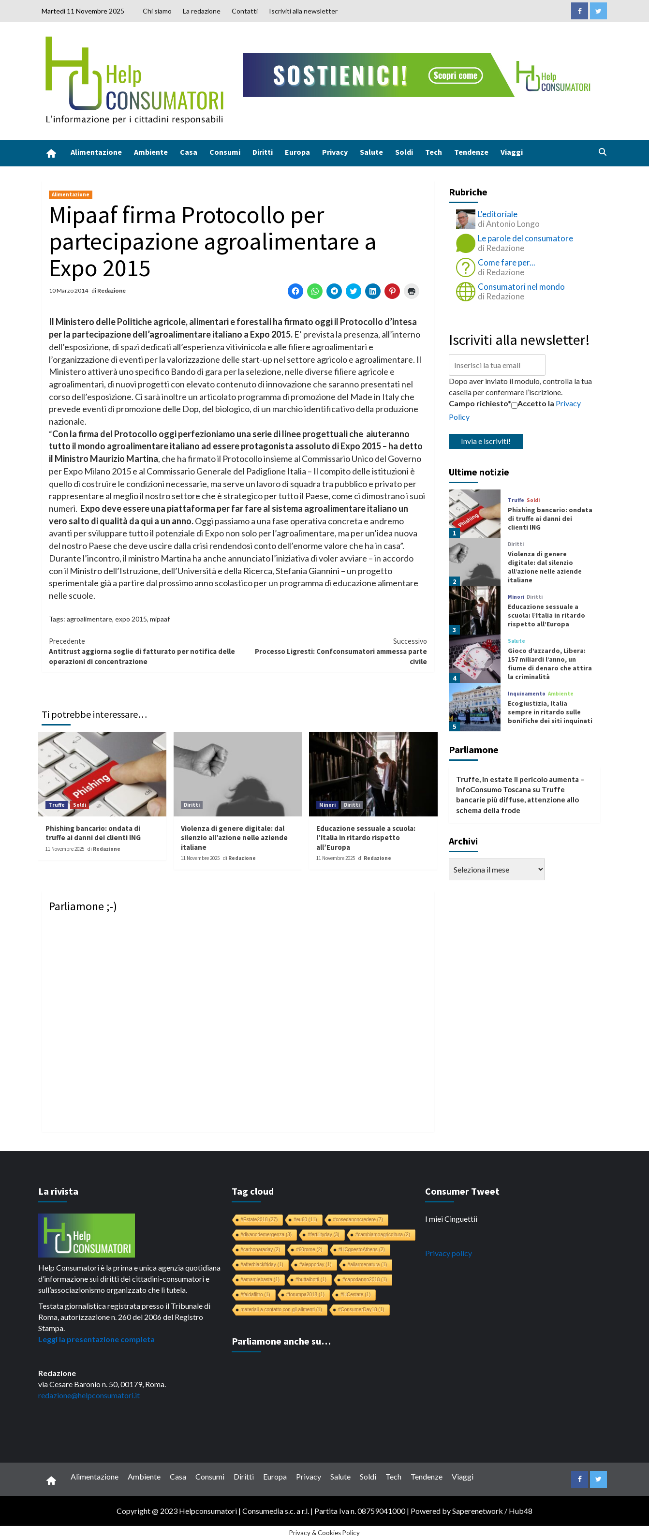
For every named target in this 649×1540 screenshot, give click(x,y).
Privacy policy (448, 1253)
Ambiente (151, 152)
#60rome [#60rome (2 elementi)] (309, 1249)
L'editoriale (497, 214)
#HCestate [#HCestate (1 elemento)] (355, 1294)
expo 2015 (131, 619)
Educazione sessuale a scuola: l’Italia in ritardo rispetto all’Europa (365, 838)
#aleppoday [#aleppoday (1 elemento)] (315, 1264)
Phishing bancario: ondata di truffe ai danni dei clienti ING (93, 833)
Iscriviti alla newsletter (303, 11)
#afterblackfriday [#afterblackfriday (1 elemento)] (262, 1264)
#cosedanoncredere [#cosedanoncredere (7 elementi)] (358, 1219)
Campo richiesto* (480, 403)
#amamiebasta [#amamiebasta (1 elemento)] (260, 1279)
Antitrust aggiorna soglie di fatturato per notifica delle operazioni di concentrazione (143, 651)
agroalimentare (89, 619)
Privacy (335, 152)
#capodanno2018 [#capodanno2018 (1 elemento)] (364, 1279)
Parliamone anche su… (281, 1341)
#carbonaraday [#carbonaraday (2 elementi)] (260, 1249)
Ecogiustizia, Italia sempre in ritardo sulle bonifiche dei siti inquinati (550, 712)
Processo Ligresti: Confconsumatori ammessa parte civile (332, 651)
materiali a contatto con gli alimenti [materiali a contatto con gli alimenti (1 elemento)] (281, 1309)
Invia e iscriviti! (486, 440)
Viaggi (512, 152)
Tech (433, 152)
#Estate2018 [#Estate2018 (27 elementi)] (259, 1219)
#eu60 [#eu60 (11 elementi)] (305, 1219)
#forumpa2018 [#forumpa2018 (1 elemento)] (305, 1294)
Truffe (56, 804)
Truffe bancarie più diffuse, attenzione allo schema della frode (517, 799)
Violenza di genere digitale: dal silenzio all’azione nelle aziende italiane (234, 838)
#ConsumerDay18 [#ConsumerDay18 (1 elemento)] (361, 1309)
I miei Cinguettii (451, 1218)
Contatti (245, 11)
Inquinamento (527, 693)
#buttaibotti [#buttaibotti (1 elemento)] (310, 1279)
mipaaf (160, 619)
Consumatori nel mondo (521, 286)
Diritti (262, 152)
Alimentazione (96, 152)
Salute (371, 152)
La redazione (202, 11)
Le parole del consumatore (525, 238)
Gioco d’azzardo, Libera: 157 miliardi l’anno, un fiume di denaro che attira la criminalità (550, 663)
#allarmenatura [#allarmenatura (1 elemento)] (367, 1264)
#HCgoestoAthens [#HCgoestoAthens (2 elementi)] (362, 1249)
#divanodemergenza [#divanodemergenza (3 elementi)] (266, 1234)
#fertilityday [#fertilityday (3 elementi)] (323, 1234)
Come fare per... (506, 262)
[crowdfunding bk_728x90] (419, 73)
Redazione (111, 290)
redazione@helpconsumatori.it (89, 1395)
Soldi (404, 152)
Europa (297, 152)
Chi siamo (157, 11)
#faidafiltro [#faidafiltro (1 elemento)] (255, 1294)
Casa (188, 152)
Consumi (224, 152)
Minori (327, 804)
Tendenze (471, 152)
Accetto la (532, 403)
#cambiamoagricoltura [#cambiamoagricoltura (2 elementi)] (382, 1234)
